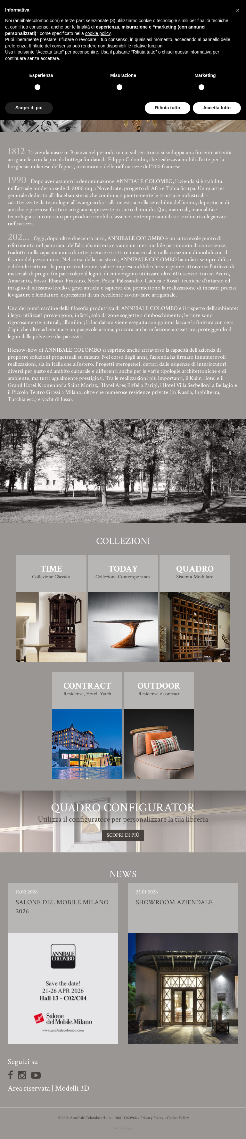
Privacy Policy (151, 1118)
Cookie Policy (178, 1118)
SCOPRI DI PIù (123, 835)
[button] (238, 10)
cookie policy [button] (98, 33)
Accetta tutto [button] (217, 107)
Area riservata (29, 1088)
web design (123, 1128)
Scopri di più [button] (29, 107)
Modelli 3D (72, 1088)
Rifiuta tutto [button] (167, 107)
